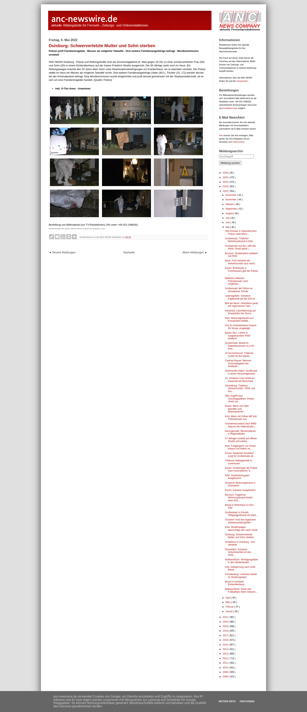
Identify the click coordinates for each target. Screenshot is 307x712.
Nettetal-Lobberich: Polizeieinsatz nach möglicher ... (236, 281)
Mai (228, 227)
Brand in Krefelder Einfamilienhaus (235, 583)
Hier (221, 135)
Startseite (129, 252)
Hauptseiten (242, 81)
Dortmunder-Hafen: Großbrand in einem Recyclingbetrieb (241, 372)
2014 (226, 649)
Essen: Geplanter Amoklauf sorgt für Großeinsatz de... (240, 454)
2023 (226, 186)
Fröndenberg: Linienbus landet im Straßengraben (241, 575)
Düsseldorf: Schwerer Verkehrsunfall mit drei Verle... (238, 552)
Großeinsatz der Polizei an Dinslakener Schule (239, 290)
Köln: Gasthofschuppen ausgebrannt (237, 477)
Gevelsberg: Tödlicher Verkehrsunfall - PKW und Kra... (240, 388)
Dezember (231, 195)
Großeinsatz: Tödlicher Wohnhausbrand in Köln (239, 240)
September (232, 208)
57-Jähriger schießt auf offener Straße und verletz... (241, 440)
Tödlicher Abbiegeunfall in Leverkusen (238, 462)
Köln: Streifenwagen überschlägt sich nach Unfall (241, 528)
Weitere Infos (227, 701)
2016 (226, 640)
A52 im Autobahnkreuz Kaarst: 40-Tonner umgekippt (241, 326)
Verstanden (246, 701)
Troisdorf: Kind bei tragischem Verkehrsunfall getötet (240, 521)
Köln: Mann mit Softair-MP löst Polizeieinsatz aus (241, 417)
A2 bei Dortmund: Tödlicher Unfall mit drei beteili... (239, 354)
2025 (226, 177)
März (228, 602)
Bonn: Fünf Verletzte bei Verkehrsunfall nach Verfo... (241, 262)
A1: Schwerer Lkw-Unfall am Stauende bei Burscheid (240, 379)
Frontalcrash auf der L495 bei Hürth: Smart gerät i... (240, 247)
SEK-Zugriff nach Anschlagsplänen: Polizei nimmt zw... (239, 398)
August (230, 213)
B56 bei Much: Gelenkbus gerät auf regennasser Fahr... (241, 304)
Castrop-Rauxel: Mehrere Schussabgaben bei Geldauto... (238, 363)
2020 (226, 621)
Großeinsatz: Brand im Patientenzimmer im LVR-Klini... (240, 346)
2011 (226, 663)
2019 (226, 626)
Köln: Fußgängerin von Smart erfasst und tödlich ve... (240, 447)
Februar (230, 606)
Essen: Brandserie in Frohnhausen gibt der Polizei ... (241, 271)
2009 (226, 672)
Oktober (230, 204)
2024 (226, 182)
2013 (226, 653)
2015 (226, 644)
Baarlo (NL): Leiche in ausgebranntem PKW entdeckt (237, 335)
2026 (226, 172)
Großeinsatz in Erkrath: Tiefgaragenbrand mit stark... (241, 514)
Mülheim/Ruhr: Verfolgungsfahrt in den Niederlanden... (241, 561)
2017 (226, 635)
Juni (228, 222)
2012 (226, 658)
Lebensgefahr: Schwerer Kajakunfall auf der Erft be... (241, 297)
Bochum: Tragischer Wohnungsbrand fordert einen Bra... (239, 497)
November (231, 199)
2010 (226, 667)
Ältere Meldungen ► (194, 252)
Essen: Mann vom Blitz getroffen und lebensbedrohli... (237, 409)
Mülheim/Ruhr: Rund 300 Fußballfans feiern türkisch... (241, 590)
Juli (228, 218)
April (228, 597)
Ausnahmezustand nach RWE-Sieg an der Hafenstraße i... (241, 425)
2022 (226, 191)
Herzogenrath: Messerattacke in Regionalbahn (240, 432)
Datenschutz (239, 142)
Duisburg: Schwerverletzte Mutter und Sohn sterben (239, 536)
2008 (226, 676)
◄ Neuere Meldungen (62, 252)
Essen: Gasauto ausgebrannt (240, 490)
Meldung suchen (230, 162)
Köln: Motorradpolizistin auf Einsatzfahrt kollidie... (239, 319)
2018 (226, 630)
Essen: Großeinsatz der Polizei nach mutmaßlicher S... (241, 469)
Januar (229, 611)
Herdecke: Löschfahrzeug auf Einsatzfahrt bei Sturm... (240, 312)
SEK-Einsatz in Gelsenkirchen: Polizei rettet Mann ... (241, 232)
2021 (226, 617)
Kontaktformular (229, 108)
